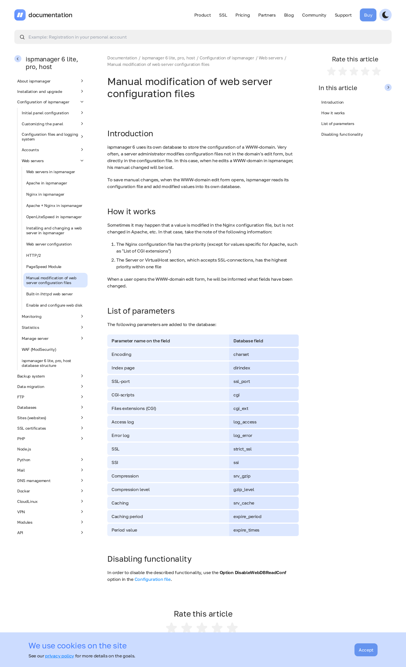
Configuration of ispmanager (51, 101)
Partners (266, 15)
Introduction (332, 102)
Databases (51, 407)
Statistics (53, 327)
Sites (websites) (51, 417)
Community (314, 15)
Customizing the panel (53, 123)
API (51, 532)
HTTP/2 (33, 255)
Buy (368, 15)
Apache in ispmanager (46, 182)
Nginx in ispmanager (45, 194)
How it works (333, 112)
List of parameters (337, 123)
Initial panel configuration (53, 112)
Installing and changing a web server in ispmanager (54, 230)
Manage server (53, 338)
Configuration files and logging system (53, 136)
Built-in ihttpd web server (49, 293)
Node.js (24, 449)
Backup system (51, 376)
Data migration (51, 386)
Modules (51, 522)
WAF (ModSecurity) (39, 349)
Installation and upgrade (51, 91)
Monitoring (53, 316)
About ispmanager (51, 81)
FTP (51, 397)
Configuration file (153, 579)
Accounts (53, 149)
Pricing (242, 15)
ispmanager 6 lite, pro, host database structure (46, 363)
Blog (289, 15)
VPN (51, 511)
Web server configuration (49, 244)
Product (202, 15)
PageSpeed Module (43, 266)
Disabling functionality (342, 134)
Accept (366, 650)
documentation (50, 15)
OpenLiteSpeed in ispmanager (53, 216)
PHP (51, 438)
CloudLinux (51, 501)
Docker (51, 491)
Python (51, 459)
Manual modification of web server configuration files (51, 280)
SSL (223, 15)
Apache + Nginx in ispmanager (54, 205)
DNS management (51, 480)
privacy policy (59, 656)
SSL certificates (51, 428)
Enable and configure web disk (54, 305)
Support (343, 15)
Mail (51, 470)
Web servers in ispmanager (50, 171)
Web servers (53, 160)
